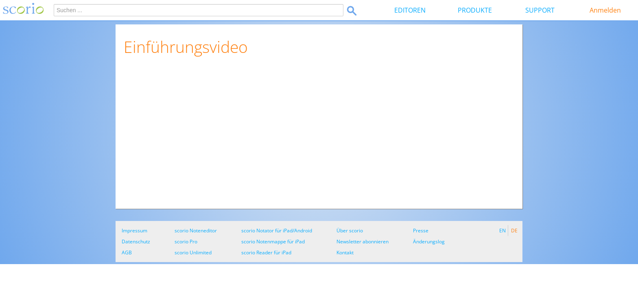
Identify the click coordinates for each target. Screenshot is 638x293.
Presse (420, 230)
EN (502, 230)
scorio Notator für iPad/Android (276, 230)
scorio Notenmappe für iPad (273, 241)
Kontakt (345, 252)
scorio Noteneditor (196, 230)
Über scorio (349, 230)
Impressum (134, 230)
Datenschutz (136, 241)
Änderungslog (429, 241)
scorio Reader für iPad (266, 252)
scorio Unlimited (193, 252)
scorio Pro (186, 241)
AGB (127, 252)
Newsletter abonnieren (362, 241)
